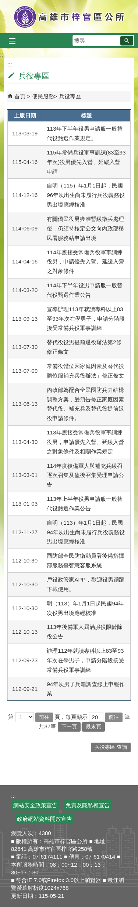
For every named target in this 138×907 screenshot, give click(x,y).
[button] (126, 40)
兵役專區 (70, 96)
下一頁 (69, 726)
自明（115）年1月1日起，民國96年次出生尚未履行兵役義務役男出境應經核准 (86, 195)
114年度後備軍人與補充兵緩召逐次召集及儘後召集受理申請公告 (85, 475)
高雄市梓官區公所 (69, 16)
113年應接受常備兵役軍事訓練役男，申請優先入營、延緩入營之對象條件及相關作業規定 (85, 442)
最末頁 (93, 726)
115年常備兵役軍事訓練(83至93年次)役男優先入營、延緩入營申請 (86, 162)
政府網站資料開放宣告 (44, 819)
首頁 (19, 96)
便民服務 (43, 96)
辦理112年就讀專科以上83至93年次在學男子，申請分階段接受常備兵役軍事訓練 (85, 660)
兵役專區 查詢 (111, 747)
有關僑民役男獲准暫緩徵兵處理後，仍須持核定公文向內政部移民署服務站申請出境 (85, 228)
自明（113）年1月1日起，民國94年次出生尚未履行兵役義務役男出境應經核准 (86, 532)
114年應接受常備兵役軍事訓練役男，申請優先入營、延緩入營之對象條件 (85, 261)
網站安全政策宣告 (35, 805)
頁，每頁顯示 (71, 717)
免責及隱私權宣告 (88, 805)
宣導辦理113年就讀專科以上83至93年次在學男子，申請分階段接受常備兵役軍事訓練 (86, 318)
